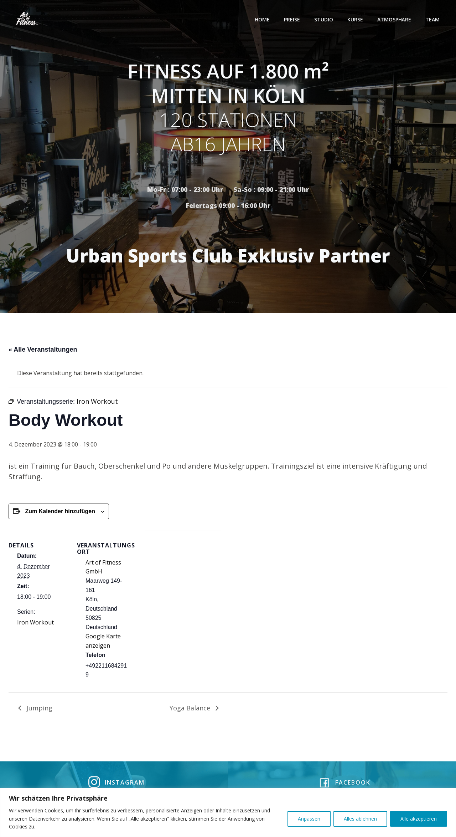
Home (262, 19)
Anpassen (309, 818)
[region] (228, 812)
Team (433, 19)
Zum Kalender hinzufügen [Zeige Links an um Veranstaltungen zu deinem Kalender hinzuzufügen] (60, 513)
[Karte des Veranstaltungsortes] (183, 581)
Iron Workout (35, 624)
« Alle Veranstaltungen (43, 350)
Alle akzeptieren (418, 818)
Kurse (356, 19)
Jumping (38, 709)
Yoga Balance (191, 709)
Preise (293, 19)
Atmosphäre (395, 19)
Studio (324, 19)
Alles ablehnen (360, 818)
